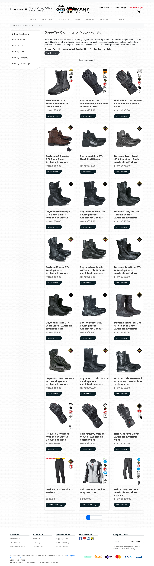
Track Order (15, 542)
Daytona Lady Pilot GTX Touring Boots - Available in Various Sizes (93, 216)
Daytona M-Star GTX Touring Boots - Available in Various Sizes (57, 272)
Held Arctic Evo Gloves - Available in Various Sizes (127, 436)
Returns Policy (62, 546)
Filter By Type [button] (18, 51)
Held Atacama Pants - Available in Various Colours (127, 492)
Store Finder (104, 7)
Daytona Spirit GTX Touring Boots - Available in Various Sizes (91, 327)
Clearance (64, 19)
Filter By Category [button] (20, 57)
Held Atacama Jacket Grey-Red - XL (92, 491)
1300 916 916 (17, 9)
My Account (15, 538)
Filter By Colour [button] (19, 39)
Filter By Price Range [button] (21, 64)
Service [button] (103, 19)
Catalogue (119, 19)
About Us (90, 19)
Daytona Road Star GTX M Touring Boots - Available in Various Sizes (127, 272)
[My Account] (119, 7)
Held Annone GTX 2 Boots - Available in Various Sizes (57, 103)
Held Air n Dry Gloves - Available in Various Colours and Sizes (58, 436)
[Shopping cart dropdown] (139, 11)
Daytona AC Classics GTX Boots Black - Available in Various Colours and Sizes (57, 161)
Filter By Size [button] (17, 45)
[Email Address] (121, 542)
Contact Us (38, 546)
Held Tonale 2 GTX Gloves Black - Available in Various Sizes (94, 103)
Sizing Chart (47, 19)
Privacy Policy (130, 549)
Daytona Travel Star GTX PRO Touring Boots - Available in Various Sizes (60, 383)
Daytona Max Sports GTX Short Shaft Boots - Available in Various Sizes (93, 272)
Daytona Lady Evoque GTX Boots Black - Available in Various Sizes (58, 216)
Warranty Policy (62, 542)
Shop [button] (32, 19)
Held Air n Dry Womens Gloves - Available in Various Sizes (93, 436)
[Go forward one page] (100, 517)
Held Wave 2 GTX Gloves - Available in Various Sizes (128, 103)
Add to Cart (54, 505)
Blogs (77, 19)
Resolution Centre (17, 546)
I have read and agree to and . (126, 548)
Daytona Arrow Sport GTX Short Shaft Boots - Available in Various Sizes (127, 161)
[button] (25, 34)
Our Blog (36, 542)
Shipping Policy (62, 538)
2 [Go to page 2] (91, 517)
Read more (51, 53)
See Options (52, 116)
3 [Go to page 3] (95, 517)
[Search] (26, 9)
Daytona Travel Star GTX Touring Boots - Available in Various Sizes (94, 383)
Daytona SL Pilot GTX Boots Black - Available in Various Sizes (59, 325)
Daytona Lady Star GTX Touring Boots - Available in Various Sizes (127, 216)
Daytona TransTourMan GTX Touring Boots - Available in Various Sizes (127, 327)
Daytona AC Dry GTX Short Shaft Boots (91, 158)
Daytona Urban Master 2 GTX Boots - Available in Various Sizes (128, 381)
